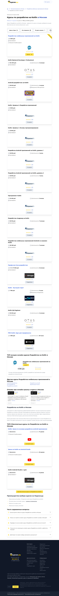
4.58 (32, 119)
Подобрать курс (31, 566)
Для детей (42, 547)
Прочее (42, 554)
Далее (29, 54)
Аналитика (29, 551)
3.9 (32, 97)
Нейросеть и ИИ (31, 546)
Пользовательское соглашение (33, 594)
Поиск (15, 586)
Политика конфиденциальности (15, 594)
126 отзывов (38, 367)
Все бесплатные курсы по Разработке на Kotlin (29, 491)
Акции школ (30, 563)
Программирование (32, 547)
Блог (28, 564)
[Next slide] (50, 30)
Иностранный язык (45, 545)
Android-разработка (12, 383)
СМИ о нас (42, 564)
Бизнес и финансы (31, 549)
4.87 (32, 51)
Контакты (42, 560)
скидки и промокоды (31, 501)
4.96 (32, 345)
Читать (13, 400)
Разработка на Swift (35, 383)
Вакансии (42, 563)
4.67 (32, 74)
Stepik (16, 392)
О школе (29, 77)
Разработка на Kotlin (12, 386)
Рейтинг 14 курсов (11, 20)
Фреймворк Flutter (35, 384)
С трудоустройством (32, 561)
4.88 (32, 302)
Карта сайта (43, 570)
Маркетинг (42, 544)
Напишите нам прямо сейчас (37, 576)
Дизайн (29, 550)
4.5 (32, 279)
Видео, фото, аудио (31, 553)
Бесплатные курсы (31, 560)
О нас (41, 568)
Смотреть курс (29, 443)
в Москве (42, 17)
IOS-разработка (11, 384)
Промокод (50, 36)
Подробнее (29, 282)
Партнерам (43, 561)
